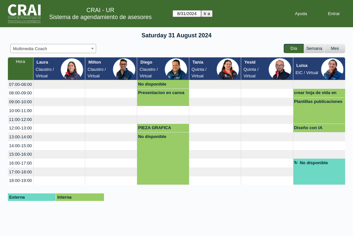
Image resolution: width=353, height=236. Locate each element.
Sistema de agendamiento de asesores (100, 17)
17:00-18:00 (20, 171)
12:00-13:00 (20, 128)
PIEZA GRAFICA (154, 127)
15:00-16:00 (20, 154)
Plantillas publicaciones (318, 101)
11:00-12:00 (20, 119)
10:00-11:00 (20, 110)
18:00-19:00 (20, 180)
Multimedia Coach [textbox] (30, 48)
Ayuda (301, 13)
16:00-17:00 (20, 163)
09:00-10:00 (20, 101)
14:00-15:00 (20, 145)
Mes (335, 48)
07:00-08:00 (20, 84)
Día (293, 48)
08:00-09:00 (20, 92)
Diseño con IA (308, 127)
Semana (314, 48)
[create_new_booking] (59, 84)
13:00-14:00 (20, 136)
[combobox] (53, 48)
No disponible (152, 84)
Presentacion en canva (161, 92)
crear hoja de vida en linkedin (315, 93)
